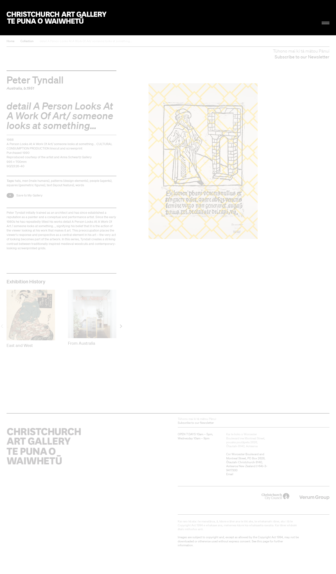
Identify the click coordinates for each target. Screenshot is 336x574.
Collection (27, 41)
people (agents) (101, 181)
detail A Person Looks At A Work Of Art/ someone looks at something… (86, 41)
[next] (121, 326)
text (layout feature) (60, 185)
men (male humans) (35, 181)
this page (263, 541)
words (79, 185)
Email (229, 474)
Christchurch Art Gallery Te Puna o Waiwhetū (57, 17)
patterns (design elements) (69, 181)
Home (10, 41)
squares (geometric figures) (26, 185)
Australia (14, 88)
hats (18, 181)
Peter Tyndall (35, 79)
